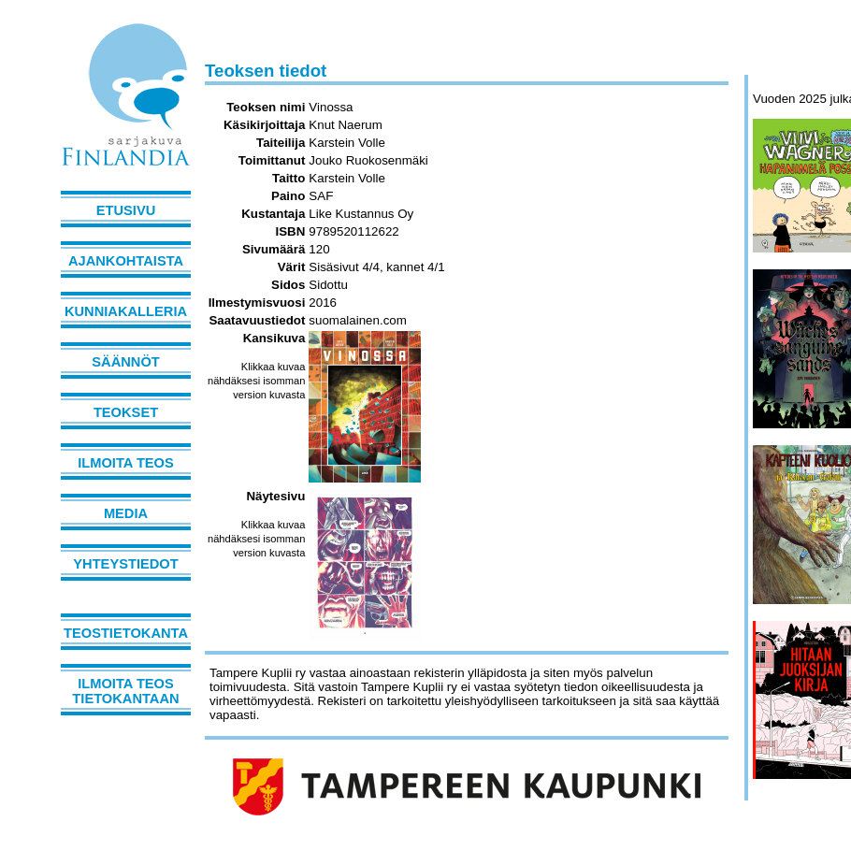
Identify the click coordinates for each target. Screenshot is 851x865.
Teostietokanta (126, 633)
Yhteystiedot (125, 563)
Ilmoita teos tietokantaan (125, 691)
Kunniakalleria (126, 311)
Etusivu (126, 210)
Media (126, 513)
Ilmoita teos (126, 462)
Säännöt (125, 361)
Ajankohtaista (125, 260)
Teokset (126, 412)
